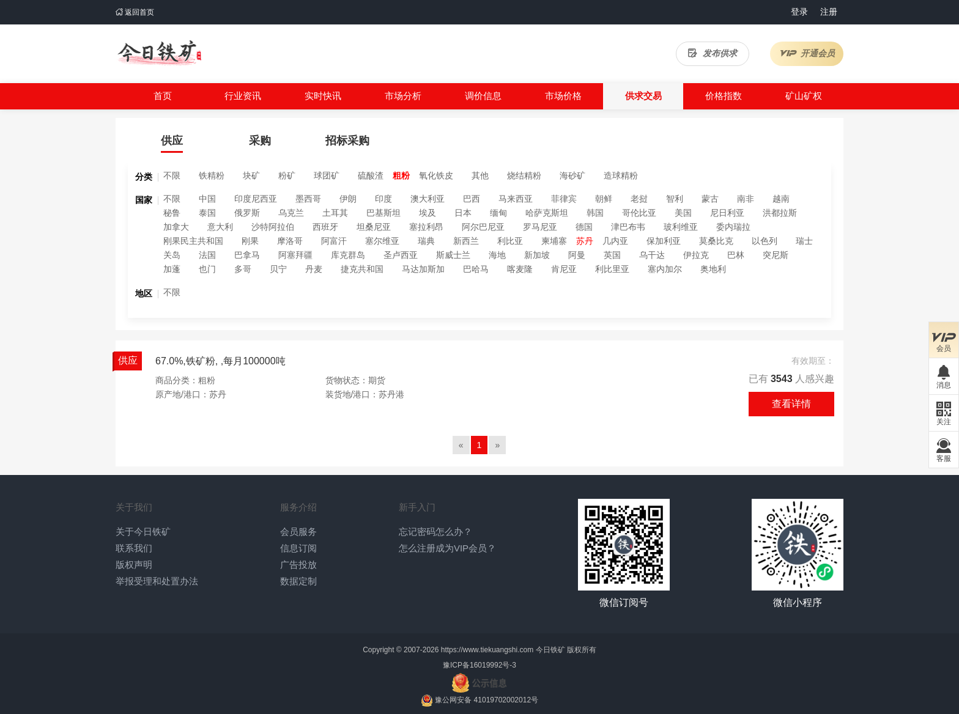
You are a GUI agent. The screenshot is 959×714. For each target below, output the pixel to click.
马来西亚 (515, 199)
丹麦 (313, 269)
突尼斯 (775, 255)
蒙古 (710, 199)
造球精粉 (621, 175)
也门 (207, 269)
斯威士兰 (453, 255)
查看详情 (791, 404)
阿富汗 (334, 241)
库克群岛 (348, 255)
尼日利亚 (727, 213)
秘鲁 (171, 213)
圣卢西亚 (400, 255)
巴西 (471, 199)
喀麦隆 (520, 269)
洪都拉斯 (780, 213)
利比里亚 (612, 269)
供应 (172, 140)
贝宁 (278, 269)
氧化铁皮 (436, 175)
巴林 (735, 255)
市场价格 (563, 95)
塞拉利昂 (426, 227)
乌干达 (652, 255)
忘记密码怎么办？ (435, 531)
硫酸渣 (370, 175)
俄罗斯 (247, 213)
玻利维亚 (681, 227)
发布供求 (712, 53)
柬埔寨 (554, 241)
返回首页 (135, 12)
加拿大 (176, 227)
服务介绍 (298, 507)
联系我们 (134, 548)
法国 (207, 255)
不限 (171, 175)
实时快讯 (323, 95)
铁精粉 (211, 175)
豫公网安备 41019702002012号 (486, 700)
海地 (497, 255)
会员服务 (298, 531)
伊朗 (348, 199)
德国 (584, 227)
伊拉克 (696, 255)
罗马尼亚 (540, 227)
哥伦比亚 (639, 213)
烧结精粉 (524, 175)
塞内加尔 (665, 269)
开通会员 (807, 53)
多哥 (242, 269)
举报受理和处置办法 (157, 581)
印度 (383, 199)
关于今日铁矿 (143, 531)
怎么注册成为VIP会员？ (447, 548)
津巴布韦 (628, 227)
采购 (260, 140)
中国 (207, 199)
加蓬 (171, 269)
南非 (745, 199)
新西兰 (466, 241)
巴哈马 (476, 269)
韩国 (595, 213)
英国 (612, 255)
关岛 (171, 255)
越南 (781, 199)
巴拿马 (247, 255)
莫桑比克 (716, 241)
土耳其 (335, 213)
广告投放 (298, 564)
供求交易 (643, 95)
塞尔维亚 (382, 241)
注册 (828, 12)
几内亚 (615, 241)
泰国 (207, 213)
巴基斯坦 (383, 213)
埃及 (427, 213)
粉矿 (286, 175)
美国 (683, 213)
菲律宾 (564, 199)
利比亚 (510, 241)
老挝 (639, 199)
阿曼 (576, 255)
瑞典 (426, 241)
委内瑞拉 (733, 227)
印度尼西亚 (255, 199)
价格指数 (723, 95)
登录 (799, 12)
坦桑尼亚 (374, 227)
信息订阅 (298, 548)
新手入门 (417, 507)
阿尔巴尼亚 (483, 227)
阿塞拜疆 (295, 255)
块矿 (251, 175)
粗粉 (401, 175)
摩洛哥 (290, 241)
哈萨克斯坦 (546, 213)
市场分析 (403, 95)
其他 (480, 175)
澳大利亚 (427, 199)
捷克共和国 (362, 269)
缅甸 (498, 213)
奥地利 (713, 269)
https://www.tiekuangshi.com (487, 650)
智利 (674, 199)
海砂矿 (572, 175)
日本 (463, 213)
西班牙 (325, 227)
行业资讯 (242, 95)
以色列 (764, 241)
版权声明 (134, 564)
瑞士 (804, 241)
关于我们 (134, 507)
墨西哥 (308, 199)
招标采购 (347, 140)
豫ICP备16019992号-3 (479, 665)
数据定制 (298, 581)
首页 (163, 95)
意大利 (220, 227)
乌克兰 (291, 213)
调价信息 (483, 95)
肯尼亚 (564, 269)
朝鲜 (603, 199)
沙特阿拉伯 (272, 227)
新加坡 (537, 255)
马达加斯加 (423, 269)
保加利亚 (663, 241)
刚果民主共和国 (193, 241)
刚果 (250, 241)
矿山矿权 (803, 95)
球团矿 (326, 175)
